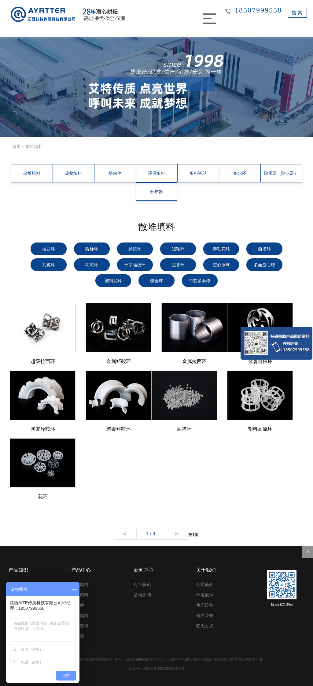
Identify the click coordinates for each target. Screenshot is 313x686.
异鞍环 (134, 248)
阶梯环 (91, 248)
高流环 (91, 264)
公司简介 (204, 584)
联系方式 (204, 625)
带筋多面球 (199, 280)
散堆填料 (31, 173)
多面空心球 (264, 264)
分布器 (156, 191)
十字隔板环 (134, 264)
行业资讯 (142, 584)
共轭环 (48, 264)
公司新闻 (142, 594)
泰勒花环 (221, 248)
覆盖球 (156, 280)
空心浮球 (221, 264)
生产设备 (204, 605)
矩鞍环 (178, 248)
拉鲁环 (178, 264)
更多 (75, 646)
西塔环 (264, 248)
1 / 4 (150, 533)
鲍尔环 (239, 173)
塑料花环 (113, 280)
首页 (16, 146)
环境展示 (204, 594)
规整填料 (73, 173)
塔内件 (115, 173)
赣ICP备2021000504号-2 (163, 668)
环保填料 (156, 173)
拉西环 (48, 248)
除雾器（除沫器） (281, 173)
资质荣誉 (204, 615)
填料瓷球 (198, 173)
